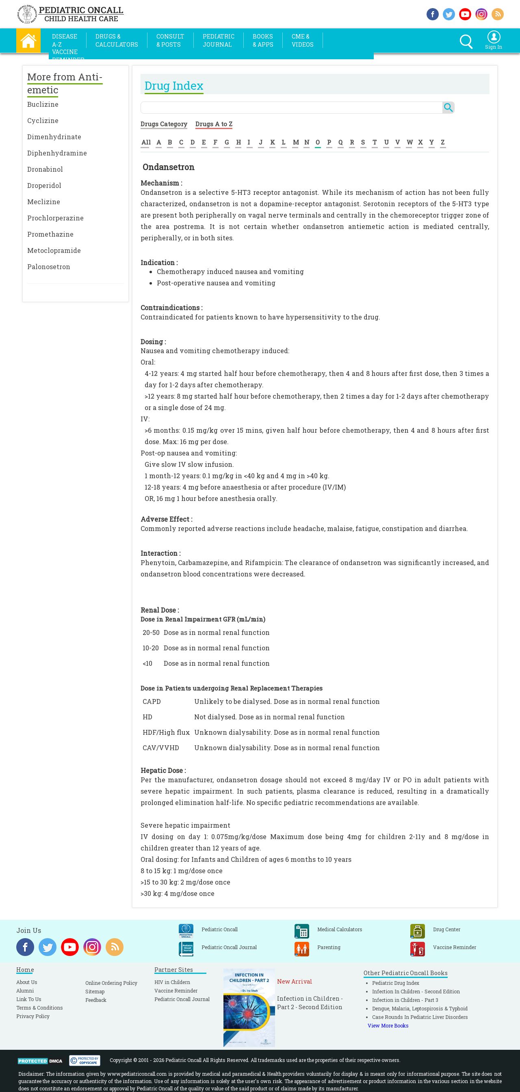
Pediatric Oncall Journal (182, 999)
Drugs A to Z (213, 124)
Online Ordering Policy (111, 983)
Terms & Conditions (39, 1007)
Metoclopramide (54, 250)
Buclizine (42, 104)
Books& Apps (263, 40)
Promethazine (50, 234)
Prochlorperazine (55, 218)
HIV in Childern (172, 982)
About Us (26, 982)
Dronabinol (45, 169)
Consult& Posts (170, 40)
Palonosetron (48, 266)
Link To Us (28, 999)
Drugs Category (164, 124)
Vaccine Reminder (175, 990)
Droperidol (44, 185)
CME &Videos (303, 40)
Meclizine (43, 201)
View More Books (388, 1025)
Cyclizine (42, 120)
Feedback (95, 1000)
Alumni (25, 990)
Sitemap (94, 991)
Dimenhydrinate (54, 136)
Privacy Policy (33, 1016)
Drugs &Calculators (116, 40)
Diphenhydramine (57, 153)
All (146, 142)
